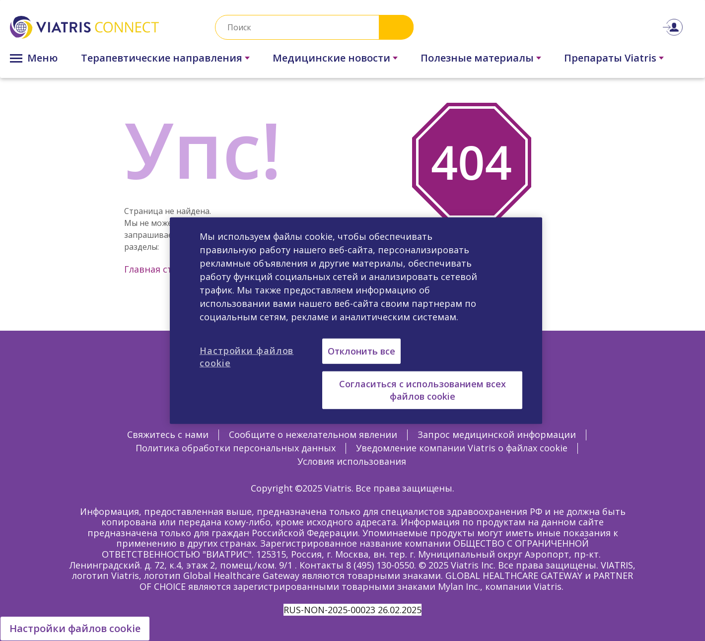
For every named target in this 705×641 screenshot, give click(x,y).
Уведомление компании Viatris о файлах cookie (461, 448)
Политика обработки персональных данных (236, 448)
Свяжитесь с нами (168, 434)
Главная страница (165, 269)
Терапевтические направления (161, 58)
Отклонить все (361, 350)
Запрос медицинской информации (497, 434)
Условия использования (351, 461)
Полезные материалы (477, 58)
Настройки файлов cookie (75, 628)
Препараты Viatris (610, 58)
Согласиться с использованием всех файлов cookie (422, 389)
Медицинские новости (331, 58)
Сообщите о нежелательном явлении (313, 434)
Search (396, 27)
